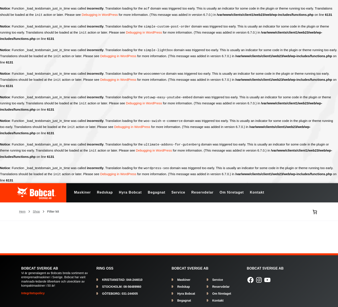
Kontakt (218, 297)
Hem (22, 208)
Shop (36, 208)
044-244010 (122, 276)
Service (217, 276)
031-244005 (120, 290)
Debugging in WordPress (100, 14)
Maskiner (183, 276)
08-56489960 (121, 283)
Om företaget (221, 290)
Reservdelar (221, 283)
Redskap (183, 283)
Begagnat (184, 297)
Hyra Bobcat (186, 290)
